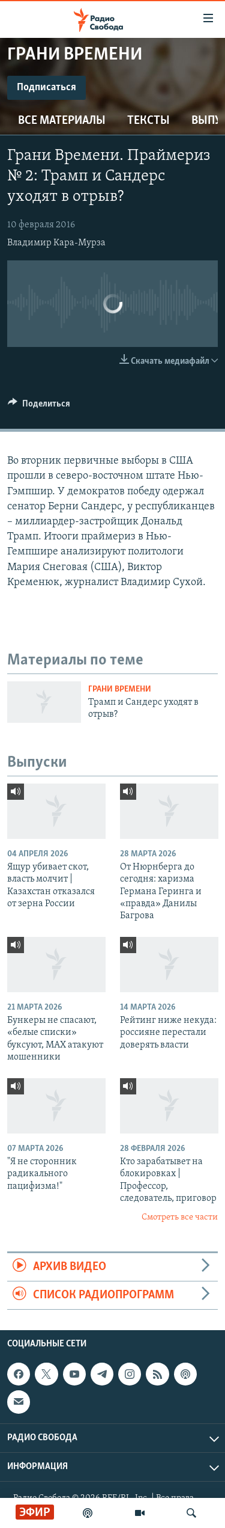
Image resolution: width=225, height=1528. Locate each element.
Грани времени (119, 689)
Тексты (148, 121)
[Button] (39, 406)
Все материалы (62, 121)
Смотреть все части (180, 1217)
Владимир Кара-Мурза (56, 243)
